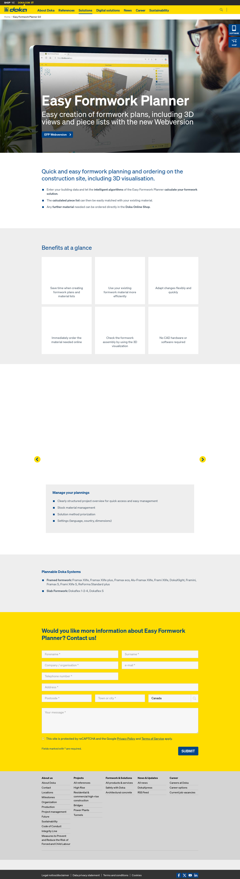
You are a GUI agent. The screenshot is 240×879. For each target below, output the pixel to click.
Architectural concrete (119, 792)
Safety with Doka (115, 787)
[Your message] (120, 720)
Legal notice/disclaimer (55, 875)
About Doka (45, 10)
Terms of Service (153, 739)
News (128, 10)
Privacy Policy (126, 739)
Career (140, 10)
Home (7, 16)
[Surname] (160, 654)
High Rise (79, 787)
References (66, 10)
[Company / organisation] (80, 665)
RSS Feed (143, 792)
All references (82, 783)
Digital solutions (108, 10)
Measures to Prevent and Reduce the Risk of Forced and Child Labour (56, 840)
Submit (188, 751)
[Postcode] (67, 698)
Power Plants (81, 810)
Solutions (85, 10)
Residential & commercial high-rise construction (86, 796)
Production (48, 807)
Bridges (78, 805)
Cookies (137, 875)
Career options (178, 787)
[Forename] (80, 654)
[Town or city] (120, 698)
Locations (47, 792)
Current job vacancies (182, 792)
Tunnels (78, 815)
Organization (49, 802)
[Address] (120, 687)
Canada (157, 698)
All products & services (119, 783)
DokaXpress (145, 787)
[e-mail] (160, 665)
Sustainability (159, 10)
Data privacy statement (86, 875)
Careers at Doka (179, 783)
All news (143, 783)
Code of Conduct (51, 826)
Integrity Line (49, 831)
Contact (46, 787)
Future (45, 816)
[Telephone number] (80, 676)
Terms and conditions (115, 875)
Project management (54, 812)
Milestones (48, 797)
